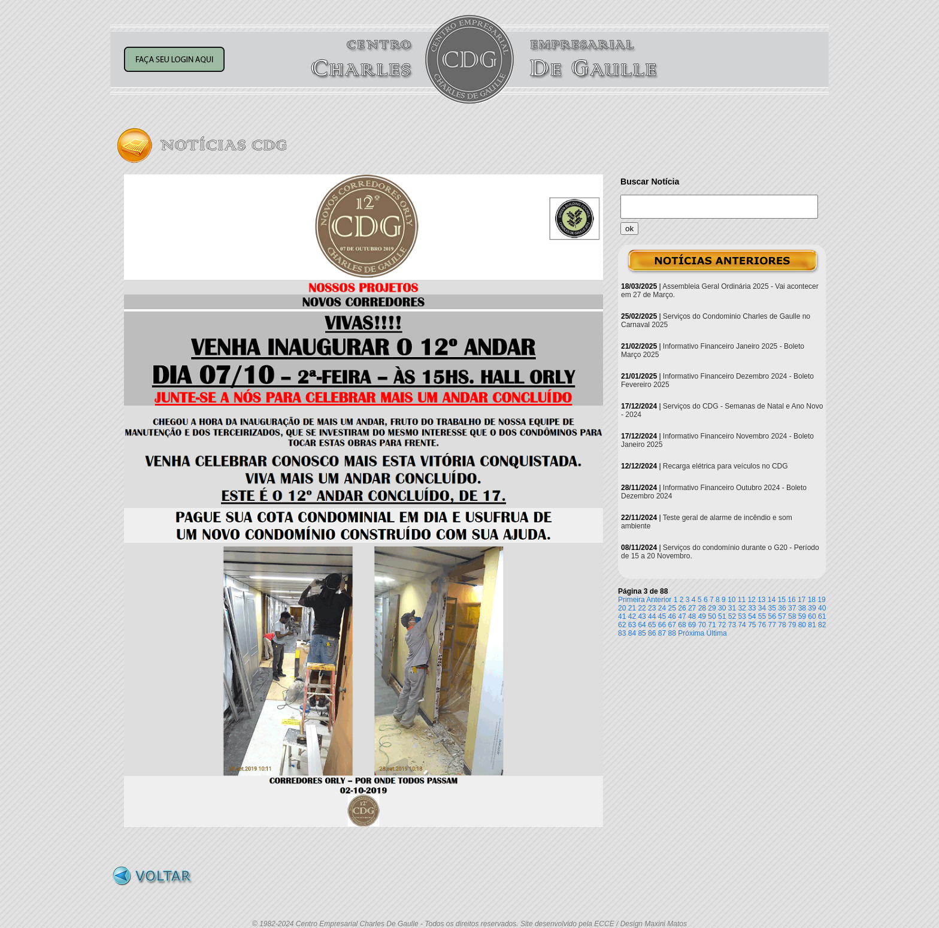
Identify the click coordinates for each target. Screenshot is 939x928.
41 (622, 616)
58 (792, 616)
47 (682, 616)
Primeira (631, 600)
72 (722, 625)
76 (762, 625)
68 (682, 625)
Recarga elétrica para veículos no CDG (725, 466)
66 (662, 625)
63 (632, 625)
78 (782, 625)
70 (702, 625)
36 (782, 608)
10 (731, 600)
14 (772, 600)
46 (672, 616)
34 (762, 608)
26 (682, 608)
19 (821, 600)
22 (642, 608)
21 (632, 608)
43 (642, 616)
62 (622, 625)
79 (792, 625)
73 (732, 625)
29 (712, 608)
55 (762, 616)
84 (632, 633)
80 (802, 625)
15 (782, 600)
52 (732, 616)
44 (652, 616)
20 (622, 608)
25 (672, 608)
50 (712, 616)
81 (812, 625)
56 (772, 616)
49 (702, 616)
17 (801, 600)
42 (632, 616)
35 (772, 608)
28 (702, 608)
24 (662, 608)
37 (792, 608)
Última (717, 633)
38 (802, 608)
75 (752, 625)
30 (722, 608)
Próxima (691, 633)
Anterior (658, 600)
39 (812, 608)
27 (692, 608)
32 (742, 608)
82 (822, 625)
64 (642, 625)
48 (692, 616)
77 (772, 625)
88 (672, 633)
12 (751, 600)
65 (652, 625)
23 (652, 608)
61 (822, 616)
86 (652, 633)
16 (791, 600)
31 (732, 608)
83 (622, 633)
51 (722, 616)
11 (742, 600)
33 (752, 608)
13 (761, 600)
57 (782, 616)
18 (812, 600)
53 (742, 616)
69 (692, 625)
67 (672, 625)
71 (712, 625)
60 (812, 616)
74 (742, 625)
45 (662, 616)
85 (642, 633)
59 (802, 616)
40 (822, 608)
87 (662, 633)
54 (752, 616)
